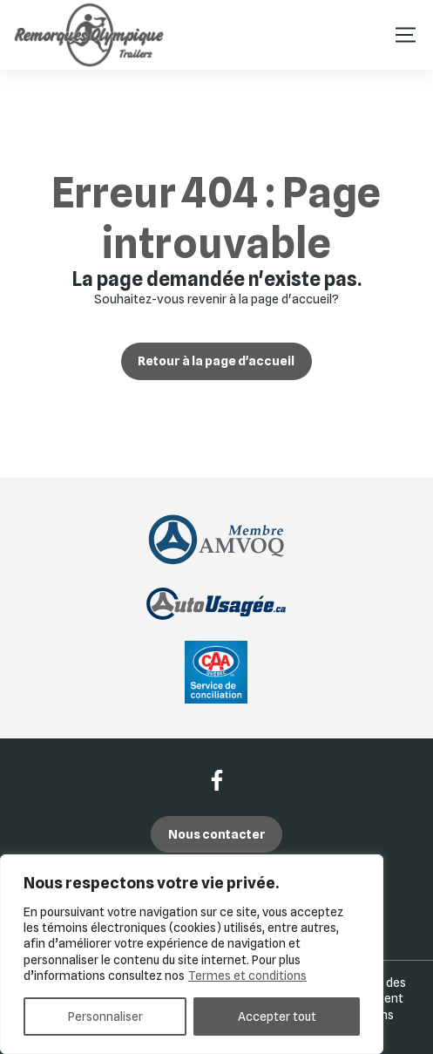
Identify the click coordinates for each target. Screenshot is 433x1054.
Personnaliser (105, 1016)
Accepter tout (277, 1016)
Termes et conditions (247, 976)
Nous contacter (217, 833)
